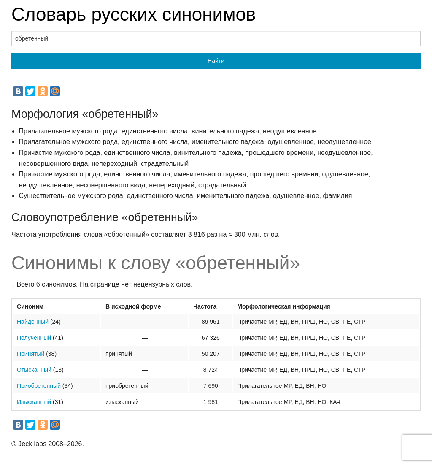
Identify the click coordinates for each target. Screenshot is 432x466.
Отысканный (34, 369)
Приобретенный (39, 385)
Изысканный (34, 401)
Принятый (30, 353)
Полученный (34, 337)
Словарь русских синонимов (133, 14)
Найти (216, 60)
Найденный (33, 321)
